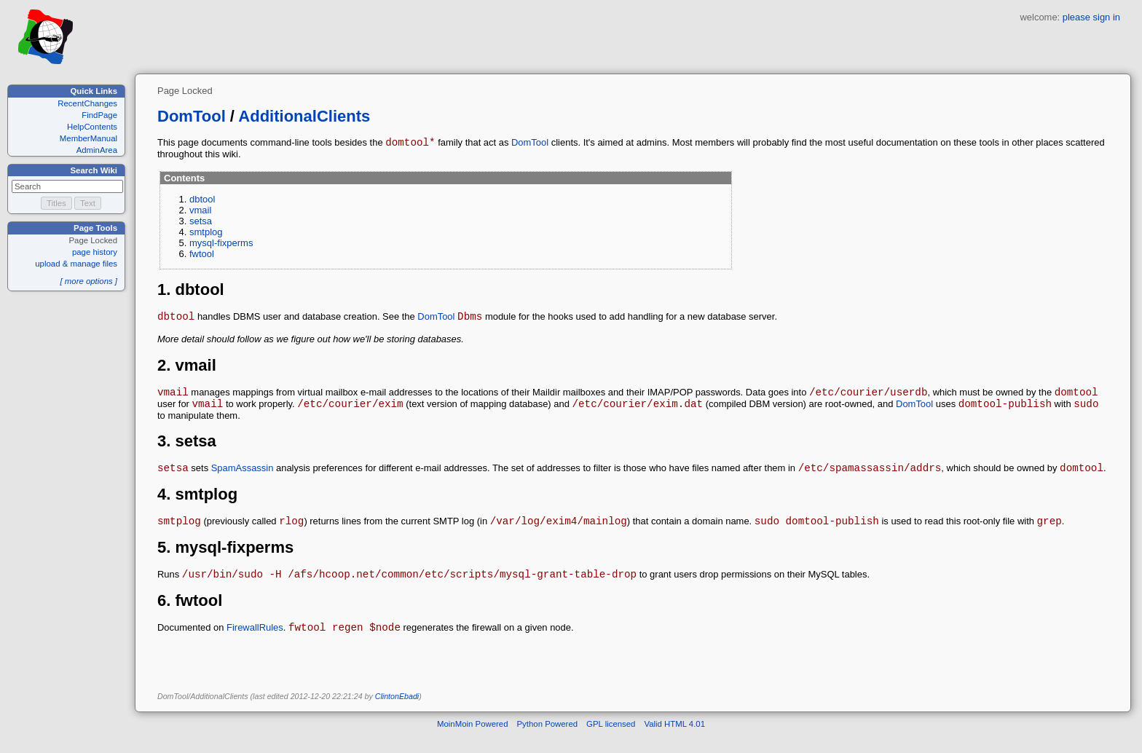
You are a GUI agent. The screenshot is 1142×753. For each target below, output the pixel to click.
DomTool (191, 116)
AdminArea (96, 150)
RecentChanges (87, 103)
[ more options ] (88, 281)
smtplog (206, 234)
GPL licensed (610, 741)
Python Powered (547, 741)
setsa (200, 223)
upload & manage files (76, 263)
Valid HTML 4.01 (674, 741)
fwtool (201, 256)
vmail (200, 212)
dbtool (202, 201)
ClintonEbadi (397, 713)
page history (94, 252)
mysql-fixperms (221, 245)
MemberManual (88, 138)
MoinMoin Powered (472, 741)
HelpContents (92, 126)
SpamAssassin (242, 478)
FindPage (99, 115)
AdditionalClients (304, 116)
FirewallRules (255, 644)
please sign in (1091, 17)
